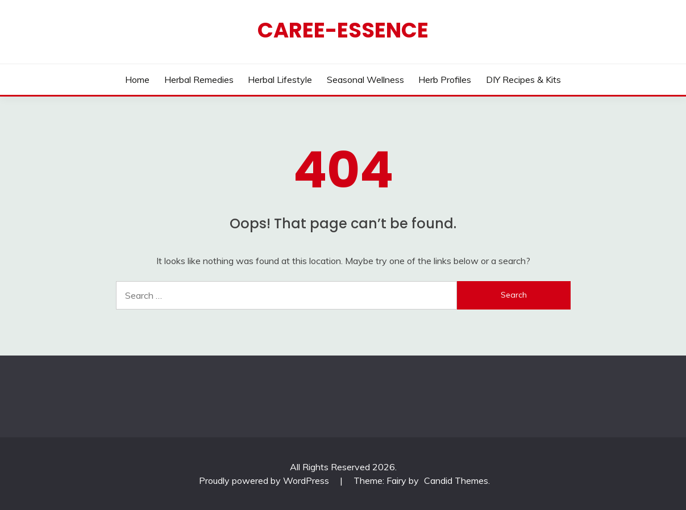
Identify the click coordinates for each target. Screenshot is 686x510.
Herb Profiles (444, 79)
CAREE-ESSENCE (343, 30)
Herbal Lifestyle (280, 79)
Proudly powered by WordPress (265, 480)
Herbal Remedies (199, 79)
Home (137, 79)
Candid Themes (456, 480)
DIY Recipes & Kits (523, 79)
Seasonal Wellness (365, 79)
